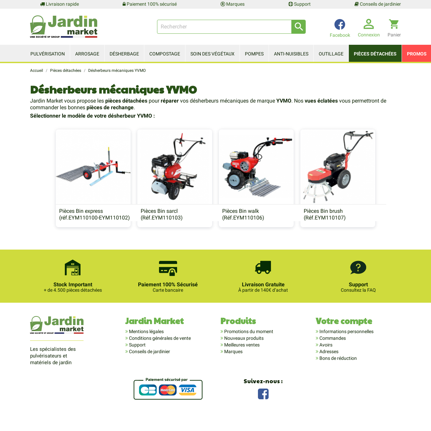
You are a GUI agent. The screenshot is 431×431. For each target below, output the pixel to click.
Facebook (263, 405)
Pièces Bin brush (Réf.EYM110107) (336, 225)
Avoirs (325, 357)
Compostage (164, 53)
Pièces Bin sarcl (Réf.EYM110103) (151, 225)
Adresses (328, 363)
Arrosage (87, 53)
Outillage (331, 53)
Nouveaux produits (243, 350)
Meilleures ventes (241, 357)
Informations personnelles (346, 343)
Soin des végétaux (212, 53)
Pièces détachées (375, 53)
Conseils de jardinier (377, 4)
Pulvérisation (47, 53)
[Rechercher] (231, 27)
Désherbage (124, 53)
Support (299, 4)
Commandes (332, 350)
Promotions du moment (248, 343)
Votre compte (344, 332)
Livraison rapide (59, 4)
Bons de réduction (337, 370)
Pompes (254, 53)
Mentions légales (146, 343)
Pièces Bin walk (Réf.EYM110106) (243, 225)
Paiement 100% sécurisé (150, 4)
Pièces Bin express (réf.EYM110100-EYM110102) (72, 225)
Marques (233, 4)
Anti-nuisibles (291, 53)
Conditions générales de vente (159, 350)
